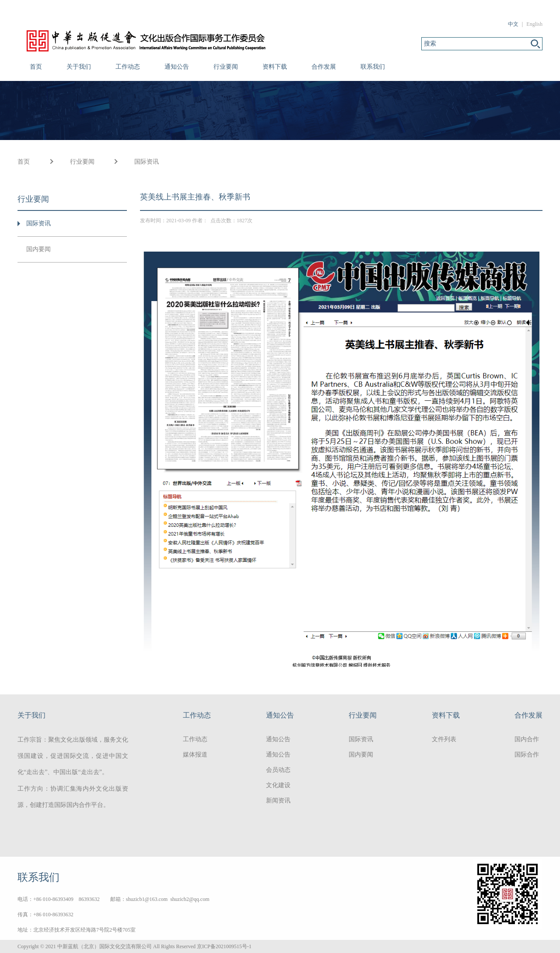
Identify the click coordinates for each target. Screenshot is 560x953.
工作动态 (128, 66)
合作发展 (324, 66)
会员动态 (278, 770)
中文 (513, 24)
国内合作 (526, 739)
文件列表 (444, 739)
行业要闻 (226, 66)
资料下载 (274, 66)
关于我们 (78, 66)
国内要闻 (38, 249)
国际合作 (526, 754)
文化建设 (278, 785)
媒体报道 (195, 754)
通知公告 (176, 66)
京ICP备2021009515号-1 (224, 946)
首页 (36, 66)
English (534, 24)
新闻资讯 (278, 800)
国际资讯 (146, 161)
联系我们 (372, 66)
